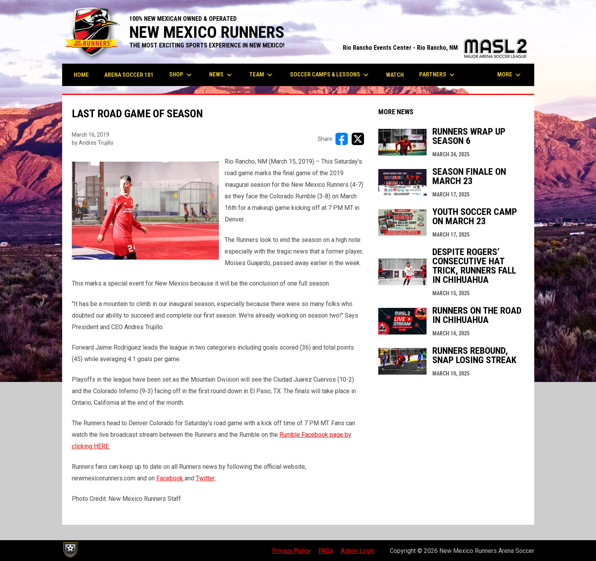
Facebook (170, 478)
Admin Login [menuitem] (357, 550)
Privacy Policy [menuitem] (291, 550)
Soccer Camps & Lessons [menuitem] (330, 74)
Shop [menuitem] (181, 74)
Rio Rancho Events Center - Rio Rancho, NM (435, 47)
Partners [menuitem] (438, 74)
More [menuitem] (510, 74)
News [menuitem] (221, 74)
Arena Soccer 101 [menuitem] (129, 74)
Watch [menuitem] (395, 74)
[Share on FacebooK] (341, 139)
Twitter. (205, 478)
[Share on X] (358, 139)
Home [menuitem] (81, 74)
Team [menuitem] (261, 74)
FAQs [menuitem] (325, 550)
